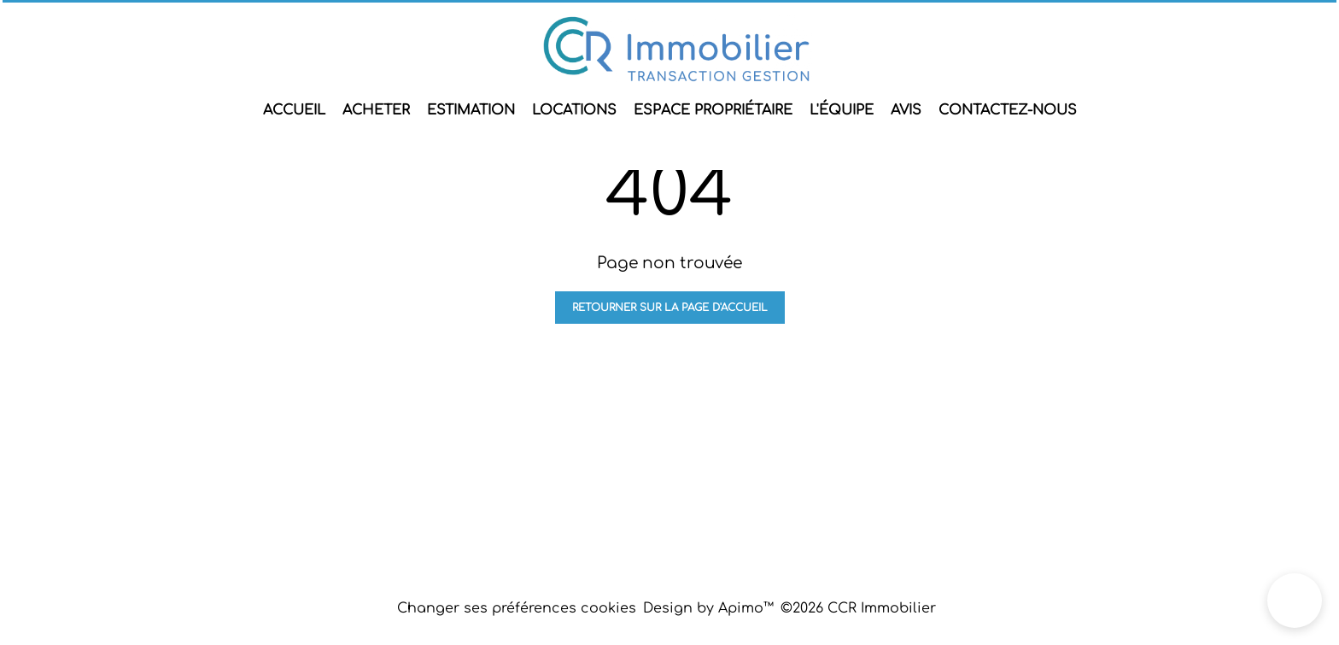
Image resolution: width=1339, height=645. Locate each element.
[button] (1294, 600)
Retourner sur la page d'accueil (670, 308)
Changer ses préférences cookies (516, 608)
